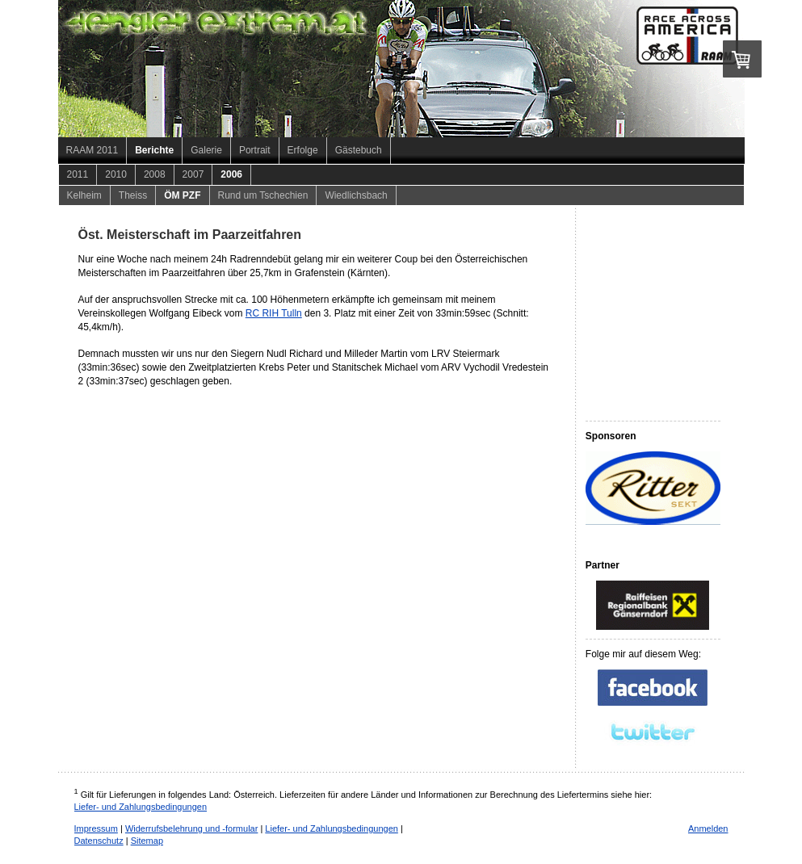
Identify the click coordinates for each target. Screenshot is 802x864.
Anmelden (708, 828)
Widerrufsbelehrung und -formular (191, 828)
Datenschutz (99, 840)
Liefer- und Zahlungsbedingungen (141, 807)
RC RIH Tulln (274, 313)
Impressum (96, 828)
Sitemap (147, 840)
